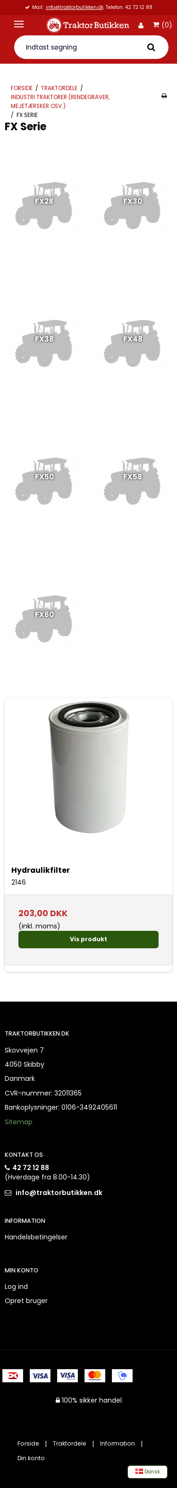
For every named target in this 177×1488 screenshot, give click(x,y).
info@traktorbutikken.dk (74, 8)
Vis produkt (88, 939)
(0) (162, 25)
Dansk (147, 1471)
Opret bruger (26, 1300)
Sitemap (19, 1122)
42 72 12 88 (30, 1167)
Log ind (16, 1286)
